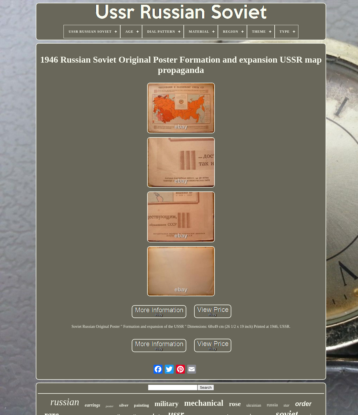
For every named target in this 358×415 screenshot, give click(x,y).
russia (272, 404)
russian (64, 402)
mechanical (203, 403)
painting (141, 405)
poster (110, 406)
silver (123, 405)
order (303, 403)
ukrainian (253, 405)
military (166, 403)
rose (235, 403)
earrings (92, 405)
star (286, 405)
